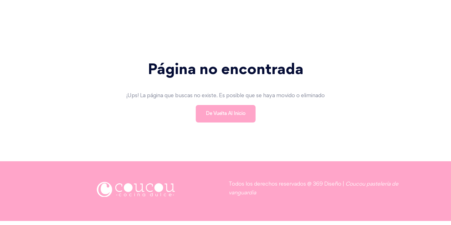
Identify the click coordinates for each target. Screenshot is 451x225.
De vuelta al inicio (226, 114)
